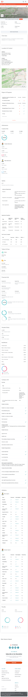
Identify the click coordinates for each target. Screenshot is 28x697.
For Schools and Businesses (6, 680)
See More (14, 120)
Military (3, 676)
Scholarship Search (18, 674)
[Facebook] (13, 648)
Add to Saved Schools (14, 31)
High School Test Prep (5, 678)
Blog (15, 690)
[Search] (23, 1)
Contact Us (17, 686)
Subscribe (14, 662)
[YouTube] (15, 648)
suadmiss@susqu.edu (8, 62)
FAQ (15, 688)
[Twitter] (10, 648)
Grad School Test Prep (5, 672)
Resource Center (17, 676)
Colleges (5, 4)
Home (1, 4)
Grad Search (17, 672)
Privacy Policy (4, 688)
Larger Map (23, 86)
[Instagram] (18, 648)
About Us (16, 685)
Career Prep (4, 674)
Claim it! (21, 19)
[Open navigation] (26, 1)
